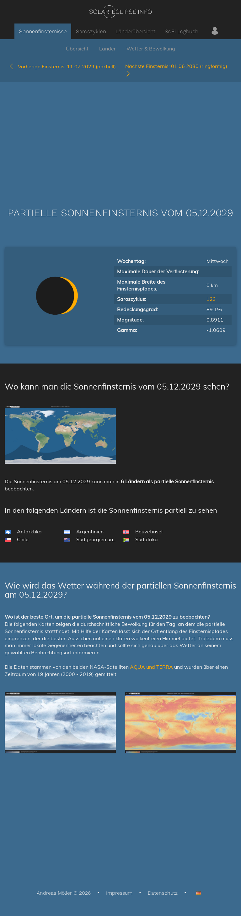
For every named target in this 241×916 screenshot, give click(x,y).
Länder (107, 48)
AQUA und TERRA (151, 667)
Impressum (119, 893)
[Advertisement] (120, 135)
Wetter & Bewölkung (150, 48)
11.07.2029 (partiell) (62, 66)
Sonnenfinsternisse (43, 31)
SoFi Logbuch (181, 31)
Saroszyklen (91, 31)
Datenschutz (163, 893)
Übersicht (77, 48)
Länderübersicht (135, 31)
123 (211, 299)
